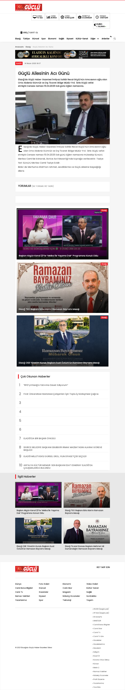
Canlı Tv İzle (98, 636)
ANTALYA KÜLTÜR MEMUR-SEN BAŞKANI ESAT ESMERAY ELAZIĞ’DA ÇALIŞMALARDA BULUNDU (56, 466)
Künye (96, 664)
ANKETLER (97, 621)
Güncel (42, 588)
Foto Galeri (44, 584)
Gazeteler (43, 592)
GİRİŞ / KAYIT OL (29, 32)
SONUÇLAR (67, 17)
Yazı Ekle (96, 687)
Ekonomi (67, 584)
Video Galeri (92, 584)
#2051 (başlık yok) (101, 609)
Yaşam (89, 600)
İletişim (96, 652)
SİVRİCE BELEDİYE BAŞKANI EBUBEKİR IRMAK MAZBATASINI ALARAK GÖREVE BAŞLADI (60, 448)
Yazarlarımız (21, 600)
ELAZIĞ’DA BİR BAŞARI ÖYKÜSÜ (37, 438)
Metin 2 (96, 667)
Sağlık (89, 592)
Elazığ (19, 63)
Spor (41, 600)
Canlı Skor (67, 588)
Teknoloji (67, 600)
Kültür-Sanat (92, 588)
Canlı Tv (19, 592)
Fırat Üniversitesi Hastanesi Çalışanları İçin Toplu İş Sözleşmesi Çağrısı (59, 394)
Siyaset (42, 596)
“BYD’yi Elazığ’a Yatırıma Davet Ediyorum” (43, 385)
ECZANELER (85, 17)
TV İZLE (37, 17)
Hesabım (97, 648)
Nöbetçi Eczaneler (71, 596)
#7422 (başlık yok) (101, 613)
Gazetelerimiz (99, 644)
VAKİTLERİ (101, 17)
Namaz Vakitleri (22, 596)
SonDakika (91, 596)
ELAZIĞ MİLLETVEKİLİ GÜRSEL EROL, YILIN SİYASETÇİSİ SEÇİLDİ (53, 456)
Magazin (67, 592)
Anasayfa (97, 617)
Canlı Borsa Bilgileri (24, 588)
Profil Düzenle (98, 679)
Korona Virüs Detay (101, 660)
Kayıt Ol (96, 656)
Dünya (18, 584)
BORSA (51, 17)
